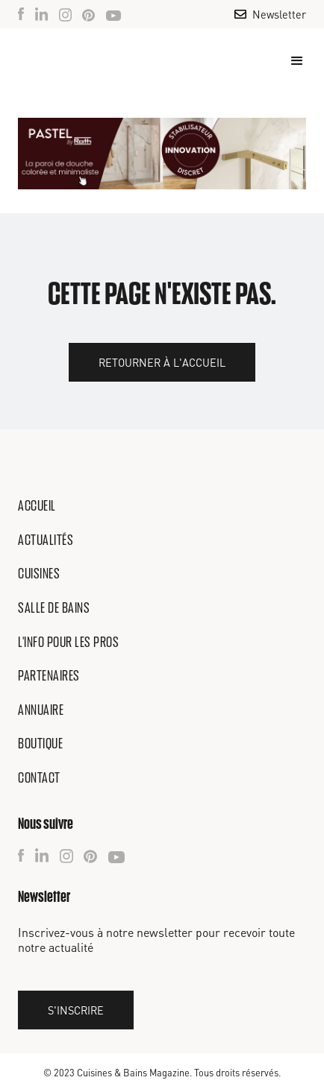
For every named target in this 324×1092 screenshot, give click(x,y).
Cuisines (39, 573)
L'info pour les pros (68, 641)
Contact (39, 777)
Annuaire (40, 709)
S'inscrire (76, 1010)
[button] (290, 61)
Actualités (45, 539)
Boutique (40, 743)
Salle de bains (54, 607)
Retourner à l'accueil (162, 362)
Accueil (37, 505)
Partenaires (49, 675)
